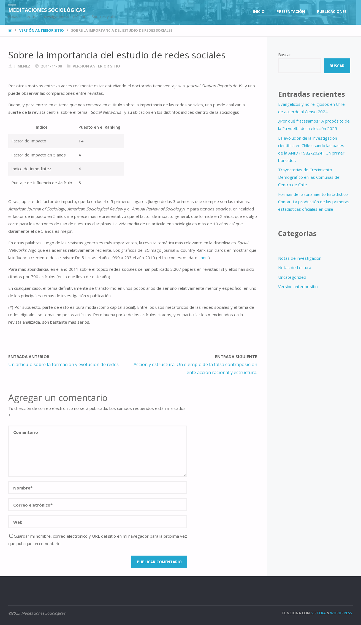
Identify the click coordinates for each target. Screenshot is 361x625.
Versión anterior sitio (41, 30)
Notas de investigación (299, 258)
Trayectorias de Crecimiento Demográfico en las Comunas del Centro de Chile (309, 177)
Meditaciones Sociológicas (46, 9)
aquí (204, 257)
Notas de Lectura (294, 267)
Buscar (284, 54)
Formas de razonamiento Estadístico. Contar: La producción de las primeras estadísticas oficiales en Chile (313, 201)
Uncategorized (292, 277)
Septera (318, 612)
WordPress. (341, 612)
